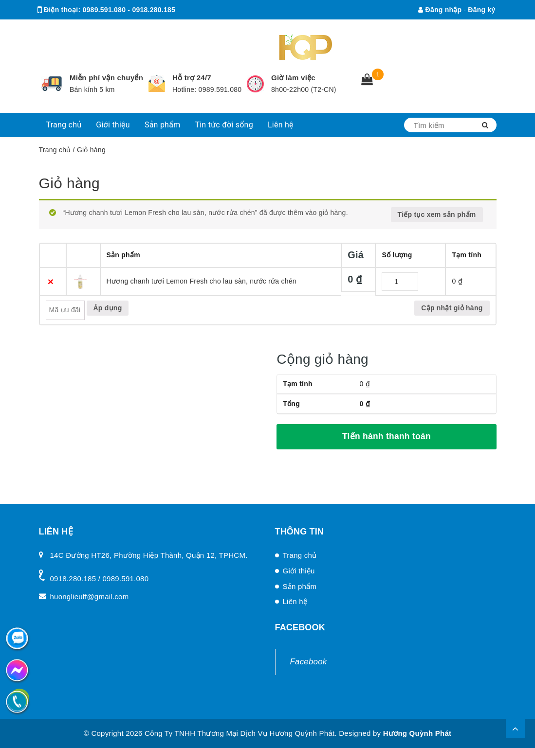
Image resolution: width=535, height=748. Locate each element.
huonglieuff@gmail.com (122, 29)
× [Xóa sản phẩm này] (51, 281)
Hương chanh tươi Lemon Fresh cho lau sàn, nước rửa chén (201, 281)
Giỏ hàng (69, 183)
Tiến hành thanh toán (386, 436)
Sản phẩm (163, 124)
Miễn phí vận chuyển (106, 77)
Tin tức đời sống (224, 124)
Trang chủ (64, 124)
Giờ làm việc (293, 77)
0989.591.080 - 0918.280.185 (129, 10)
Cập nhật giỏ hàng (451, 308)
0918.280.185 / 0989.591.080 (99, 578)
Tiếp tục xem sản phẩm (437, 214)
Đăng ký (481, 10)
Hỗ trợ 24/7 (191, 77)
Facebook (308, 661)
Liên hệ (281, 124)
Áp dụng (107, 308)
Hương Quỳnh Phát (417, 733)
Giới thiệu (113, 124)
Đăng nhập (439, 10)
